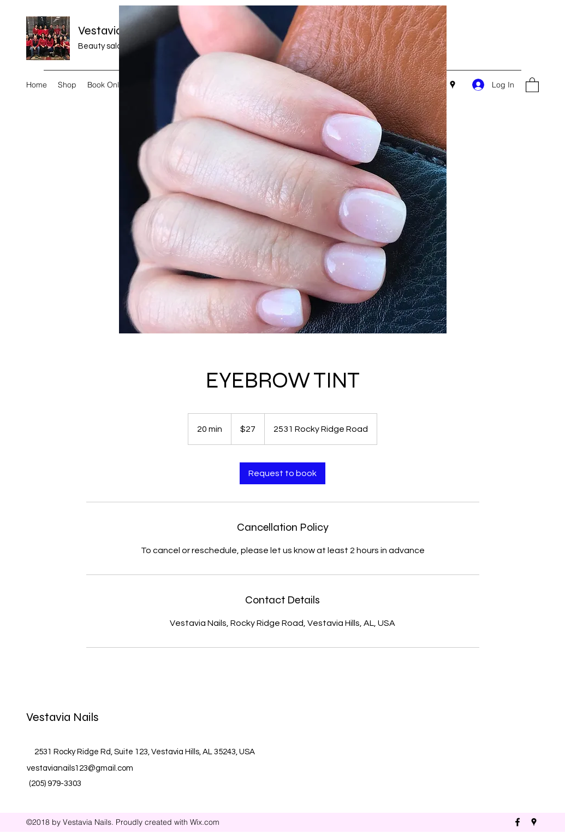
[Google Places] (452, 84)
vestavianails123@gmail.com (80, 768)
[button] (532, 84)
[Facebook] (517, 822)
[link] (282, 473)
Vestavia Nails (114, 31)
